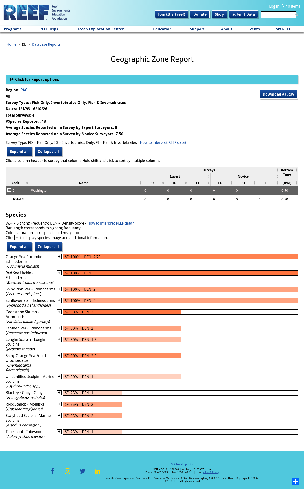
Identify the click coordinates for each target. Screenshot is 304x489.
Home (11, 44)
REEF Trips (48, 29)
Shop (219, 14)
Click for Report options (36, 79)
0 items (294, 6)
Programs (13, 29)
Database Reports (46, 44)
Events (253, 29)
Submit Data (243, 14)
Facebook (52, 473)
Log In (274, 6)
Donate (200, 14)
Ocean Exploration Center (100, 29)
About (226, 29)
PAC (23, 90)
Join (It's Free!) (171, 14)
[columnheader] (210, 170)
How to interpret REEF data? (163, 142)
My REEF (283, 29)
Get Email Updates (182, 464)
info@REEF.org (211, 472)
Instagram (67, 473)
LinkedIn (97, 473)
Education (162, 29)
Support (197, 29)
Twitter (82, 473)
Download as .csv (278, 94)
